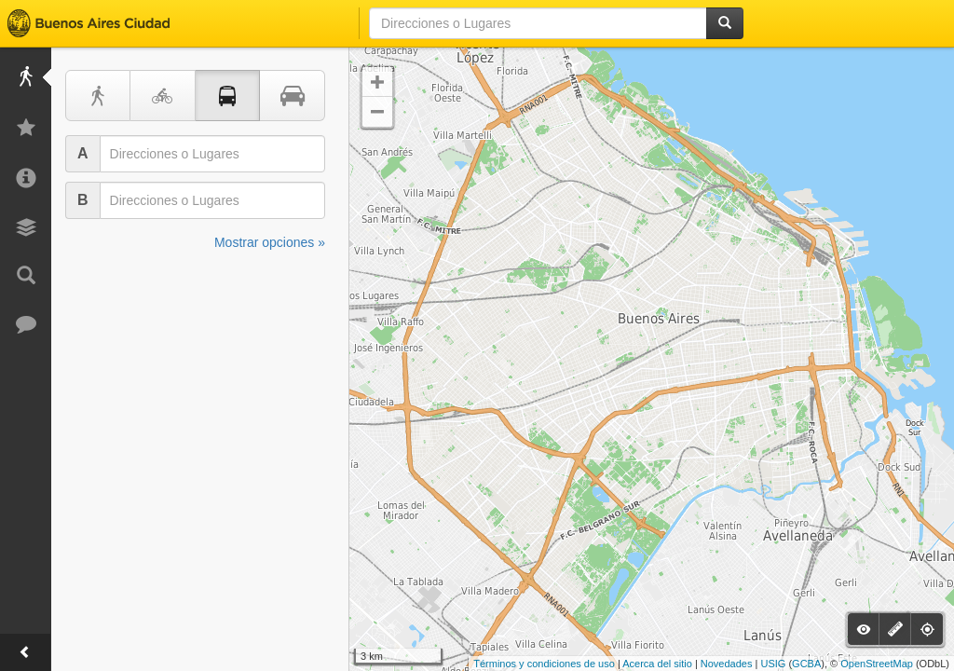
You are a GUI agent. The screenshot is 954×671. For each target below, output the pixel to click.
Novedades (727, 663)
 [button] (377, 111)
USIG (772, 663)
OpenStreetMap (876, 663)
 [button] (377, 82)
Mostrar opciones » (269, 242)
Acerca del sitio (657, 663)
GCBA (806, 663)
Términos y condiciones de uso (544, 663)
